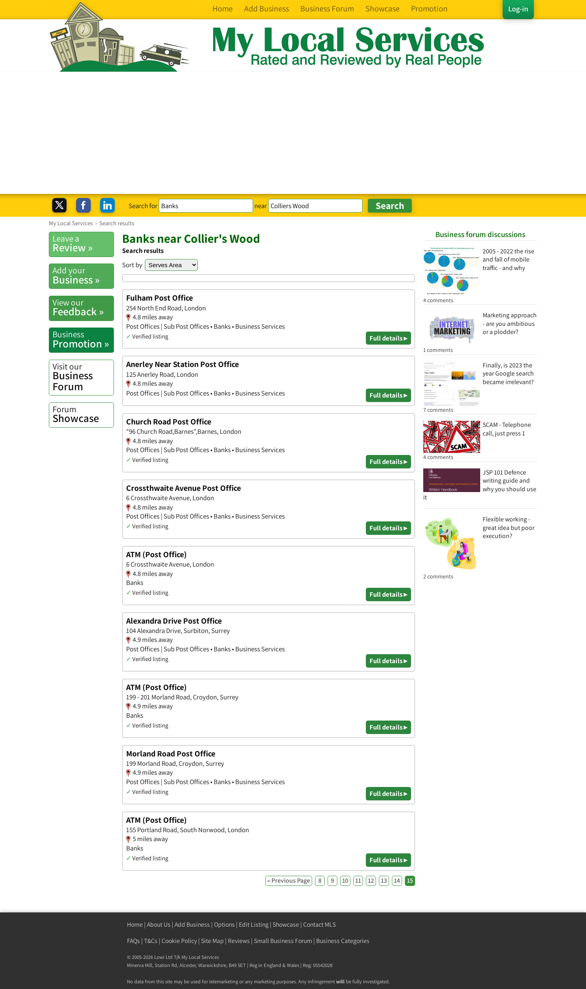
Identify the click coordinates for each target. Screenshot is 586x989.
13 (384, 880)
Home (135, 924)
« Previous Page (288, 880)
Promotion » (83, 339)
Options (224, 924)
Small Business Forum (283, 941)
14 (397, 880)
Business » (83, 275)
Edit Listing (254, 924)
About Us (159, 924)
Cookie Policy (179, 941)
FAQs (133, 941)
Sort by (132, 264)
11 (358, 880)
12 (371, 880)
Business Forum (83, 376)
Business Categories (343, 941)
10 (345, 880)
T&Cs (150, 941)
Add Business (192, 924)
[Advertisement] (293, 133)
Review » (83, 244)
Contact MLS (319, 924)
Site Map (212, 941)
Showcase (83, 414)
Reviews (239, 941)
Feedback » (83, 308)
